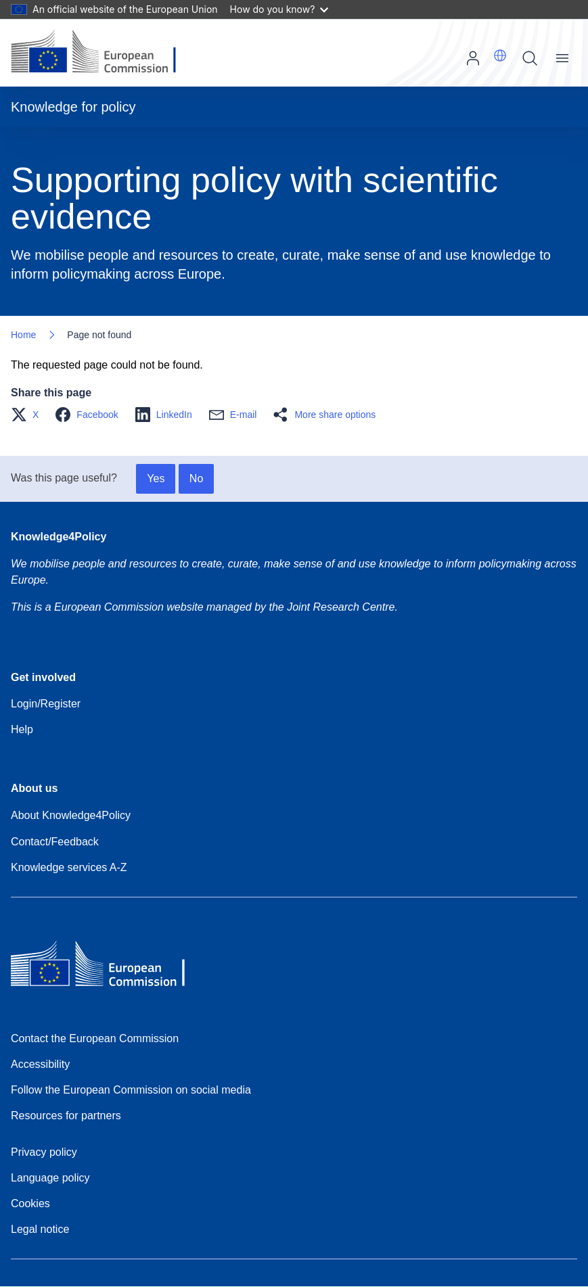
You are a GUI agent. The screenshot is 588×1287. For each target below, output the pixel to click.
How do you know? (279, 9)
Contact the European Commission (95, 1038)
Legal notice (40, 1229)
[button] (500, 55)
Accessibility (40, 1064)
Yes (155, 478)
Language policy (50, 1178)
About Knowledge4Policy (71, 815)
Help (22, 729)
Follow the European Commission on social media (131, 1090)
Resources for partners (66, 1115)
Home (23, 334)
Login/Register (46, 703)
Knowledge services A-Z (69, 867)
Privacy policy (44, 1152)
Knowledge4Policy (58, 536)
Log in (473, 58)
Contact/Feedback (55, 841)
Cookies (30, 1203)
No (196, 478)
